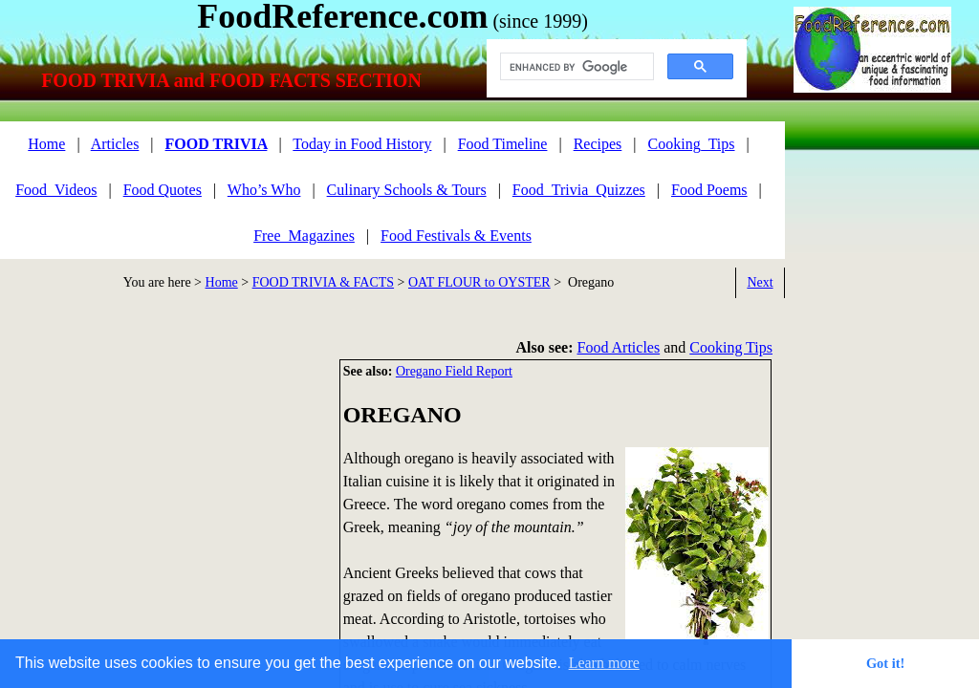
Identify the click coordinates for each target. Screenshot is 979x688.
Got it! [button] (885, 663)
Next (759, 282)
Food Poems (709, 190)
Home (222, 282)
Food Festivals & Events (456, 235)
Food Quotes (162, 190)
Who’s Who (264, 190)
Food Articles (619, 347)
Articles (115, 144)
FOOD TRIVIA (216, 144)
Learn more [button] (604, 663)
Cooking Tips (730, 347)
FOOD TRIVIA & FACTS (323, 282)
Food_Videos (56, 190)
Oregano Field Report (454, 371)
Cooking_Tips (691, 144)
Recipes (598, 144)
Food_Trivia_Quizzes (578, 190)
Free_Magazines (304, 235)
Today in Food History (362, 144)
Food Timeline (503, 144)
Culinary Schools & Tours (407, 190)
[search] (575, 66)
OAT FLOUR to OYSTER (479, 282)
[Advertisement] (162, 493)
